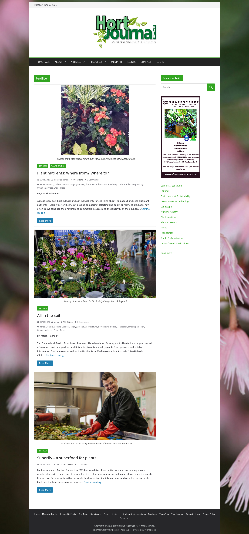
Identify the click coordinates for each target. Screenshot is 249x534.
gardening (80, 184)
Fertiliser (42, 166)
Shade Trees (59, 188)
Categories (124, 518)
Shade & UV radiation (172, 238)
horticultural (91, 184)
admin (56, 322)
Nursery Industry (169, 211)
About (58, 61)
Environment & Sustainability (175, 196)
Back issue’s (96, 514)
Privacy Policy (209, 514)
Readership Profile (68, 514)
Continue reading (55, 355)
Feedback (152, 514)
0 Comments (91, 179)
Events (131, 61)
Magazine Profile (49, 514)
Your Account (177, 514)
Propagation (167, 232)
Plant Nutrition (58, 166)
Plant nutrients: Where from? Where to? (73, 173)
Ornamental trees (45, 188)
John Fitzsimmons (61, 179)
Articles (76, 61)
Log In (160, 61)
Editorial (165, 190)
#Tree (42, 184)
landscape (122, 184)
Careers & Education (171, 185)
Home (37, 514)
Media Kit (116, 61)
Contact (146, 61)
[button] (64, 62)
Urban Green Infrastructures (175, 243)
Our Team (83, 514)
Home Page (43, 61)
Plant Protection (169, 222)
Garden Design (68, 184)
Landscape (166, 206)
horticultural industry (107, 184)
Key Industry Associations (134, 514)
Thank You (164, 514)
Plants (164, 227)
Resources (96, 61)
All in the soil (48, 315)
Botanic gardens (53, 184)
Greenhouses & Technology (175, 201)
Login (197, 514)
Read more (166, 253)
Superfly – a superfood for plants (66, 457)
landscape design (136, 184)
